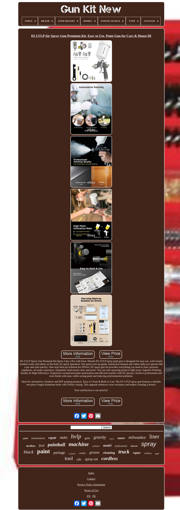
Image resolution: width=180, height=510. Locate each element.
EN (88, 496)
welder (82, 453)
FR (93, 496)
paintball (56, 444)
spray (148, 443)
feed (41, 445)
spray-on (91, 459)
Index (91, 473)
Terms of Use (91, 490)
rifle (78, 459)
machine (79, 444)
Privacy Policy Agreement (91, 484)
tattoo (112, 439)
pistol (25, 438)
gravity (100, 437)
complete (72, 454)
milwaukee (137, 437)
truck (124, 451)
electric (134, 446)
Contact (91, 478)
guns (87, 438)
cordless (109, 458)
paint (43, 451)
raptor (137, 452)
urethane (95, 446)
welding (147, 453)
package (59, 452)
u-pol (157, 454)
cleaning (109, 452)
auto (64, 437)
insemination (38, 438)
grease (94, 452)
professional (121, 446)
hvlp (76, 436)
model (107, 445)
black (29, 451)
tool (69, 458)
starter (121, 438)
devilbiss (31, 445)
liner (154, 436)
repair (52, 438)
